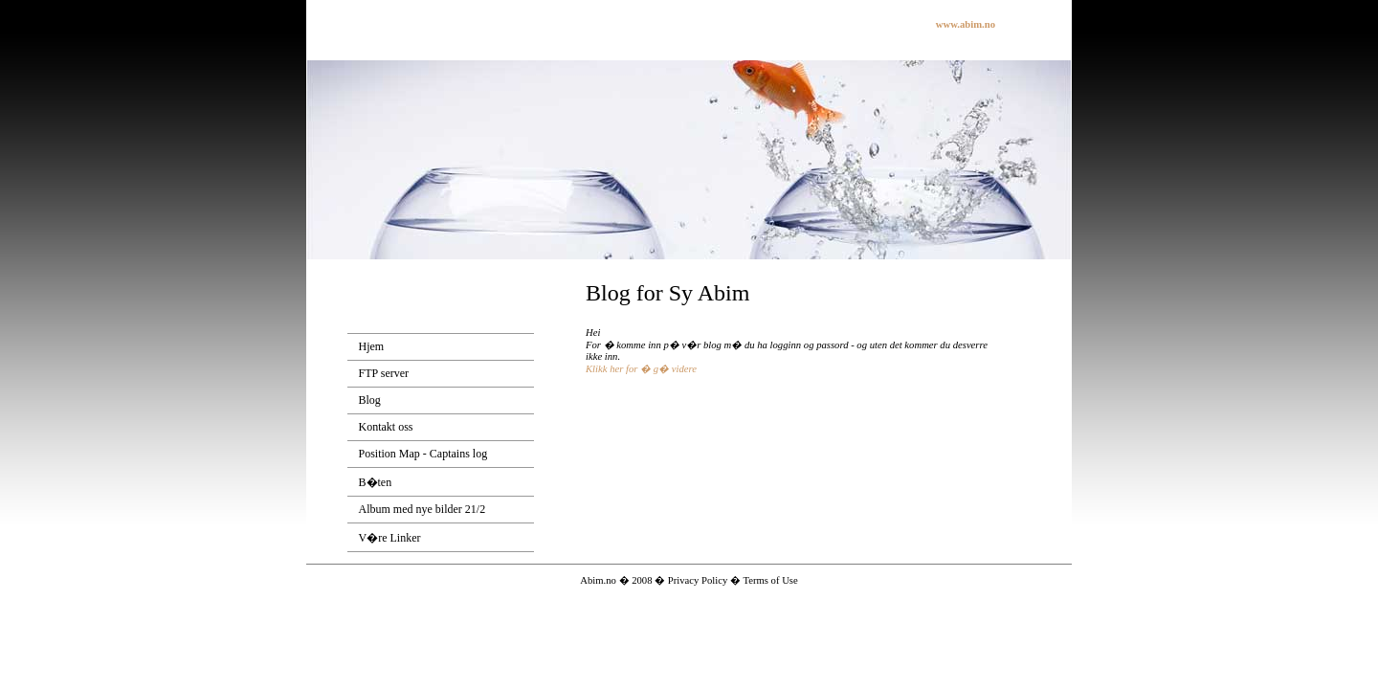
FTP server (384, 373)
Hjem (372, 346)
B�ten (375, 482)
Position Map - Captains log (423, 453)
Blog (370, 400)
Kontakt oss (386, 426)
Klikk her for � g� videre (641, 369)
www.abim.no (965, 24)
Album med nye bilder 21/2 (422, 509)
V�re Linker (390, 538)
